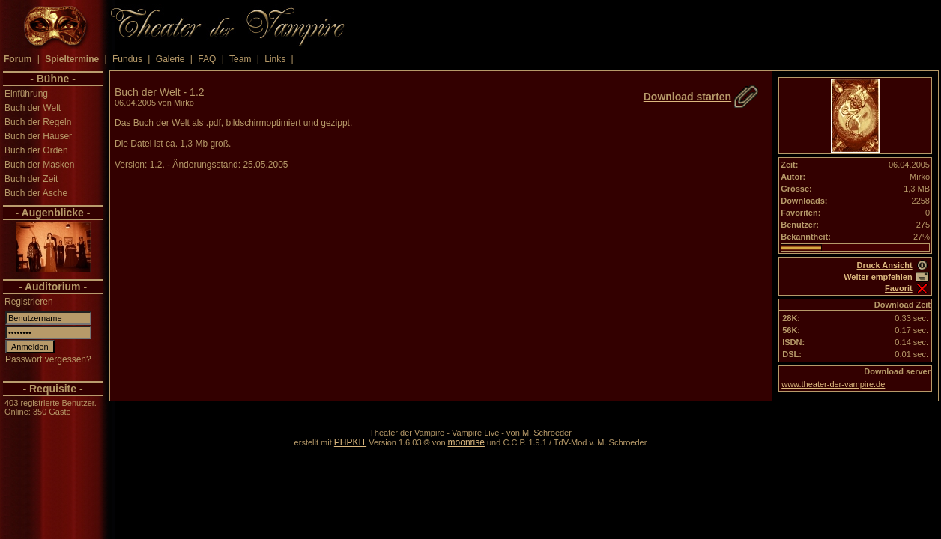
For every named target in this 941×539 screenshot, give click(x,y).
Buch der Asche (35, 193)
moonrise (466, 442)
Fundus (127, 59)
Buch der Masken (39, 164)
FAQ (207, 59)
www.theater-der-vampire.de (833, 384)
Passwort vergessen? (48, 359)
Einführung (26, 93)
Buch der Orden (36, 150)
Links (274, 59)
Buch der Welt (32, 108)
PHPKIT (350, 442)
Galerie (170, 59)
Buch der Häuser (38, 136)
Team (240, 59)
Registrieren (28, 301)
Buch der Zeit (31, 179)
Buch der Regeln (37, 122)
